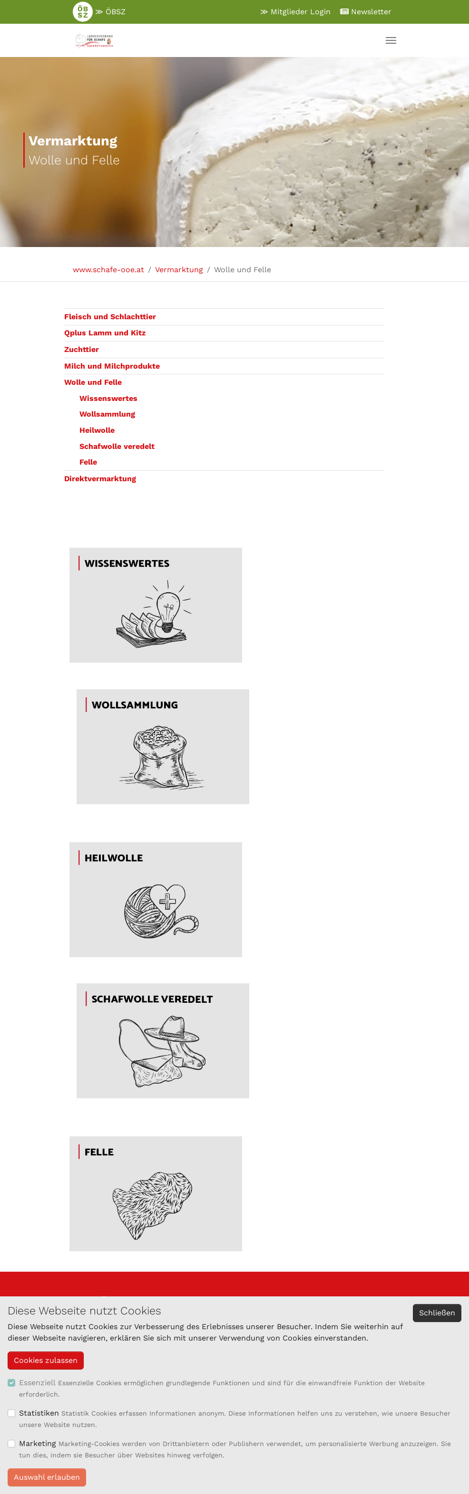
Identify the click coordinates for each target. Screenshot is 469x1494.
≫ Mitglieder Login (295, 11)
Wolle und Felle (93, 382)
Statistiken (39, 1413)
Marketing (37, 1443)
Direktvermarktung (100, 478)
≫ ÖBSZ (99, 12)
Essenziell (37, 1382)
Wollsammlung (107, 414)
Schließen (437, 1312)
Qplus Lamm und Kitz (105, 332)
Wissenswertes (108, 398)
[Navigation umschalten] (391, 40)
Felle (88, 461)
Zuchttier (81, 349)
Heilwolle (97, 430)
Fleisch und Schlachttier (110, 316)
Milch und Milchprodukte (112, 366)
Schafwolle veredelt (117, 446)
